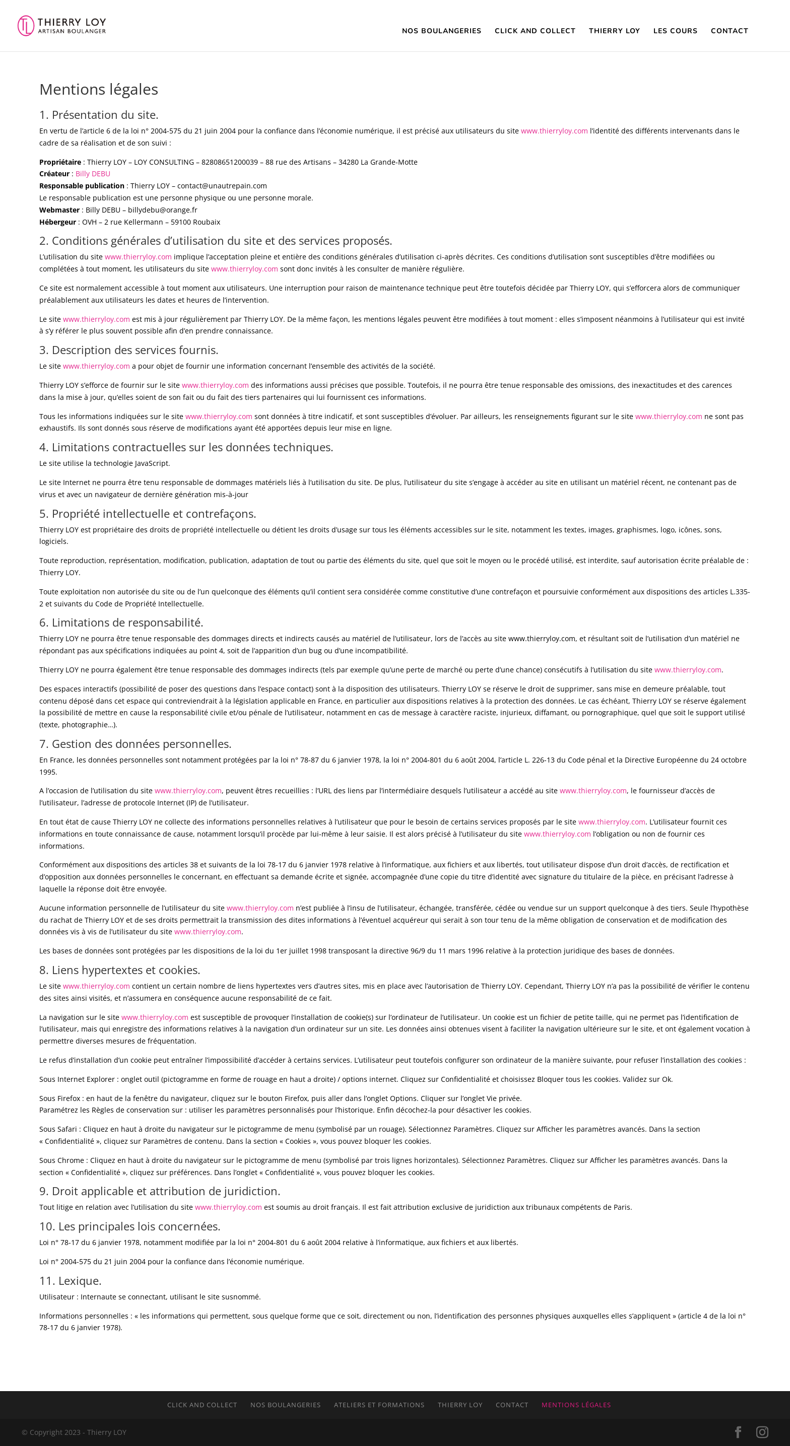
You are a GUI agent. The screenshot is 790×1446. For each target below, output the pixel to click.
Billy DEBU (93, 173)
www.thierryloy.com (554, 130)
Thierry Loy (614, 32)
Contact (730, 32)
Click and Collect (535, 32)
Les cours (675, 32)
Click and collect (202, 1404)
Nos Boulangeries (442, 32)
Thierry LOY (460, 1404)
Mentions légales (576, 1404)
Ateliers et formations (379, 1404)
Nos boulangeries (285, 1404)
